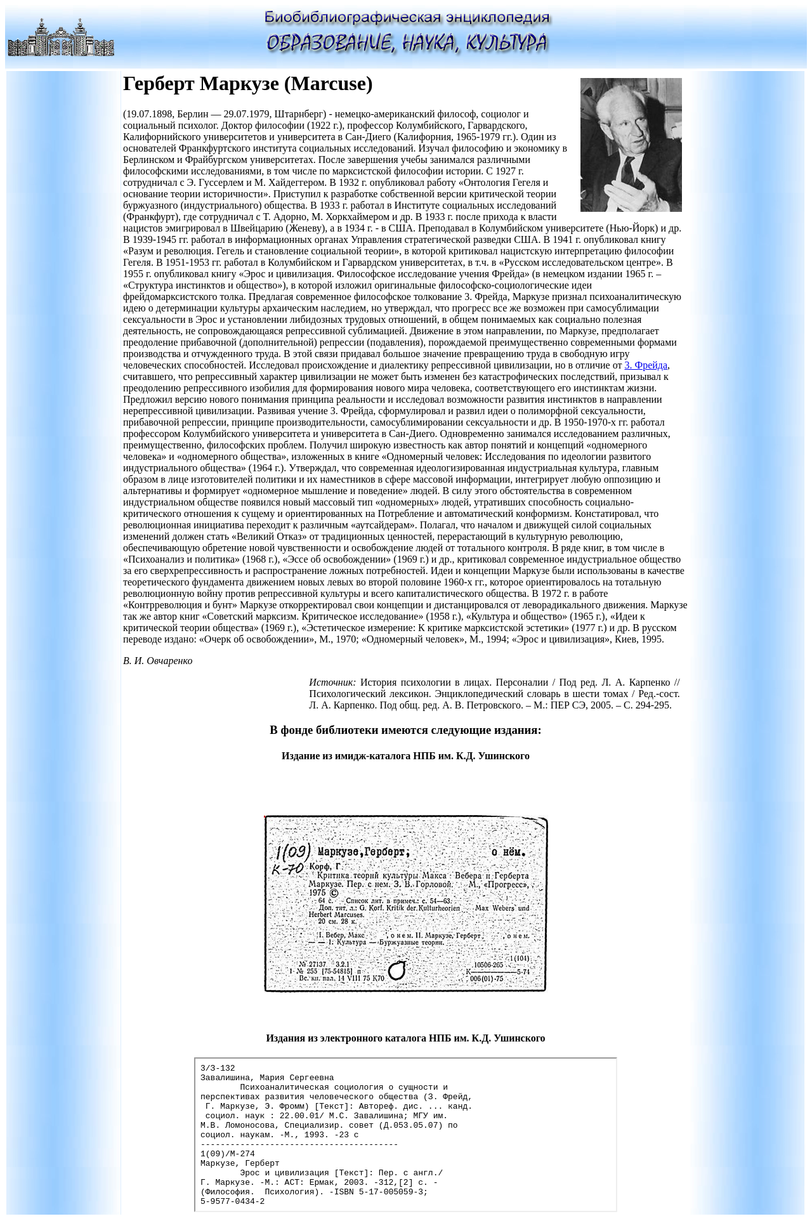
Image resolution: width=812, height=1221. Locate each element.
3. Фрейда (645, 365)
